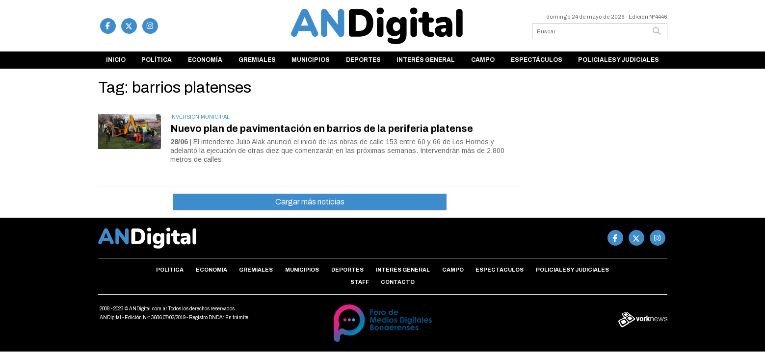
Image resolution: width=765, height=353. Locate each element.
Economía (205, 59)
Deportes (363, 59)
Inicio (116, 59)
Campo (483, 59)
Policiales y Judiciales (618, 59)
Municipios (310, 59)
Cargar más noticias (309, 202)
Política (156, 59)
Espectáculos (536, 59)
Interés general (425, 59)
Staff (359, 282)
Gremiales (257, 59)
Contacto (398, 282)
